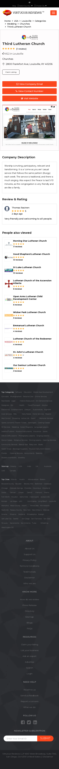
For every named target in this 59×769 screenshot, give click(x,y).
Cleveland (46, 488)
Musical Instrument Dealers (39, 449)
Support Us (29, 554)
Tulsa (34, 523)
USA (20, 466)
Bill (12, 405)
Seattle (15, 519)
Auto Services (6, 414)
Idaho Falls (24, 497)
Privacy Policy (29, 560)
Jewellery (21, 458)
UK (37, 466)
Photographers (15, 396)
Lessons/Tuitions (7, 431)
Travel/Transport (34, 405)
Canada (13, 471)
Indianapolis (34, 497)
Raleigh (41, 514)
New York (26, 510)
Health (21, 405)
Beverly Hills (28, 484)
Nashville (5, 510)
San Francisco (36, 519)
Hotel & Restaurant (27, 401)
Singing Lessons (42, 436)
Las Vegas (13, 501)
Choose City (41, 6)
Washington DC (7, 527)
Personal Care (28, 396)
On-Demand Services (44, 401)
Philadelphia (32, 514)
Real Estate (5, 401)
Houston (14, 497)
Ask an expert (29, 656)
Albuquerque (33, 479)
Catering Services (49, 440)
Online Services (41, 396)
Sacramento (14, 523)
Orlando (46, 510)
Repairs (48, 414)
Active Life (25, 418)
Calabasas (47, 484)
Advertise (29, 662)
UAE (3, 471)
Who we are (29, 583)
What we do (29, 707)
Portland (21, 514)
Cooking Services (16, 453)
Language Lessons (41, 427)
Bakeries (39, 453)
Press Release (29, 605)
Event (33, 418)
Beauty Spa (23, 444)
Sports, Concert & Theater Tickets (13, 423)
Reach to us (30, 689)
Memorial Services (46, 418)
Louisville (52, 501)
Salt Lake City (6, 519)
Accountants (29, 453)
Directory (29, 611)
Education (28, 392)
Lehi (20, 501)
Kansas (4, 501)
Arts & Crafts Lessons (9, 436)
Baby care (33, 444)
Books (40, 444)
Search (29, 667)
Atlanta (14, 479)
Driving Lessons (35, 440)
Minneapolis (44, 506)
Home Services (38, 414)
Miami (24, 506)
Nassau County (16, 510)
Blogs (29, 622)
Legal (13, 401)
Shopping (16, 418)
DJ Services (5, 427)
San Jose (47, 519)
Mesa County (15, 506)
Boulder (18, 484)
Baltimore (38, 484)
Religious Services (21, 440)
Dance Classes (6, 440)
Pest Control (6, 418)
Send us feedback (29, 695)
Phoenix (13, 514)
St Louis (4, 523)
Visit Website (29, 98)
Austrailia (47, 466)
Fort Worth (5, 497)
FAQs (29, 628)
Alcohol (45, 405)
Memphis (5, 506)
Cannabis (5, 396)
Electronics (5, 410)
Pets (15, 414)
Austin (22, 479)
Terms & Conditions (29, 566)
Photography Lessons (27, 436)
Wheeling (44, 523)
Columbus (37, 488)
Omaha (4, 514)
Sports (45, 431)
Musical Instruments (24, 431)
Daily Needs (26, 414)
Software (18, 392)
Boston (42, 479)
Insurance (37, 431)
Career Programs (26, 427)
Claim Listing (10, 72)
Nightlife (47, 410)
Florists (4, 453)
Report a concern (30, 701)
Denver (13, 492)
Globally (13, 466)
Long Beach (42, 501)
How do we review (29, 599)
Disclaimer (29, 577)
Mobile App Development (43, 392)
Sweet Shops (6, 449)
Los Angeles (31, 501)
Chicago (4, 488)
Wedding (15, 427)
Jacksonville (45, 497)
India (29, 466)
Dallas (3, 492)
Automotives (38, 410)
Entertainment (17, 410)
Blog (14, 6)
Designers (5, 405)
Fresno (46, 492)
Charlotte (27, 488)
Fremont (38, 492)
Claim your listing (29, 644)
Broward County (7, 484)
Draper (21, 492)
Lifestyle (27, 410)
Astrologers (32, 423)
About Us (29, 548)
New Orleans (37, 510)
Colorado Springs (16, 488)
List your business (30, 650)
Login (29, 673)
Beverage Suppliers (20, 449)
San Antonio (25, 523)
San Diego (26, 519)
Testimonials (29, 571)
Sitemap (29, 617)
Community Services (9, 444)
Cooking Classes (44, 423)
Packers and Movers (8, 458)
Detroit (29, 492)
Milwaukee (34, 506)
